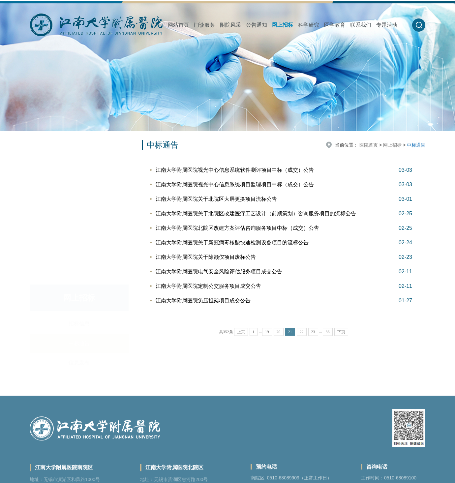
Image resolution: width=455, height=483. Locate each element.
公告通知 (256, 25)
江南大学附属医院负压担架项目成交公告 (203, 300)
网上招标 (282, 25)
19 (267, 339)
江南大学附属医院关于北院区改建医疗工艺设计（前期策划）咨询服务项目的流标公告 (256, 213)
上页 (241, 339)
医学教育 (334, 25)
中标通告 (79, 170)
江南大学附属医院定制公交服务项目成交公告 (208, 286)
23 (313, 339)
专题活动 (386, 25)
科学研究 (308, 25)
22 (302, 339)
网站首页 (178, 25)
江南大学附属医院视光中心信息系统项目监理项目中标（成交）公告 (235, 184)
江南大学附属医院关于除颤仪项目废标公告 (206, 257)
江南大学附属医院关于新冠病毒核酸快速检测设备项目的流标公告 (232, 242)
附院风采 (230, 25)
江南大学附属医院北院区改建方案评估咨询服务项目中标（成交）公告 (237, 228)
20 (279, 339)
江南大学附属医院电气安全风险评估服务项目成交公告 (219, 271)
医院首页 (368, 145)
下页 (341, 339)
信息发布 (79, 190)
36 (328, 339)
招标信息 (79, 151)
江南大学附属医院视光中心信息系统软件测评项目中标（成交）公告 (235, 170)
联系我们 (360, 25)
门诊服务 (204, 25)
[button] (418, 25)
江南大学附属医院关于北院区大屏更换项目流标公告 (216, 199)
